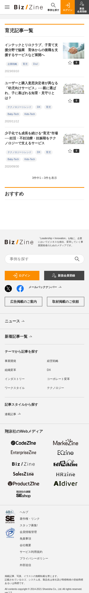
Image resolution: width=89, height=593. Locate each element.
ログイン (21, 275)
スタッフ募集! (28, 525)
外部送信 (25, 565)
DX (38, 107)
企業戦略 (12, 64)
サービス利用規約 (31, 551)
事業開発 (10, 361)
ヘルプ (24, 512)
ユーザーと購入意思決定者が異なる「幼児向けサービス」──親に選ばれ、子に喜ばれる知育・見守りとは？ (31, 90)
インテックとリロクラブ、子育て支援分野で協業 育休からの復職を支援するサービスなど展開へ (31, 50)
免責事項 (25, 538)
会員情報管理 (28, 532)
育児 (25, 64)
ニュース (15, 321)
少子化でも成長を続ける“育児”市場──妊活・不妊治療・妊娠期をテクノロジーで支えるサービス (31, 138)
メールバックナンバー (45, 287)
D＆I (35, 64)
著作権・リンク (30, 518)
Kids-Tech (29, 114)
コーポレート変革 (58, 379)
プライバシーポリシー (34, 558)
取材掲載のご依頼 (65, 301)
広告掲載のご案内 (23, 301)
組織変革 (10, 370)
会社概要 (25, 545)
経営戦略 (52, 361)
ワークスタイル (15, 388)
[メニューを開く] (7, 7)
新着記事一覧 (19, 336)
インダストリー (15, 379)
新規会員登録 (63, 275)
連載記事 (13, 414)
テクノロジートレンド (19, 107)
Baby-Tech (13, 114)
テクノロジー (55, 388)
